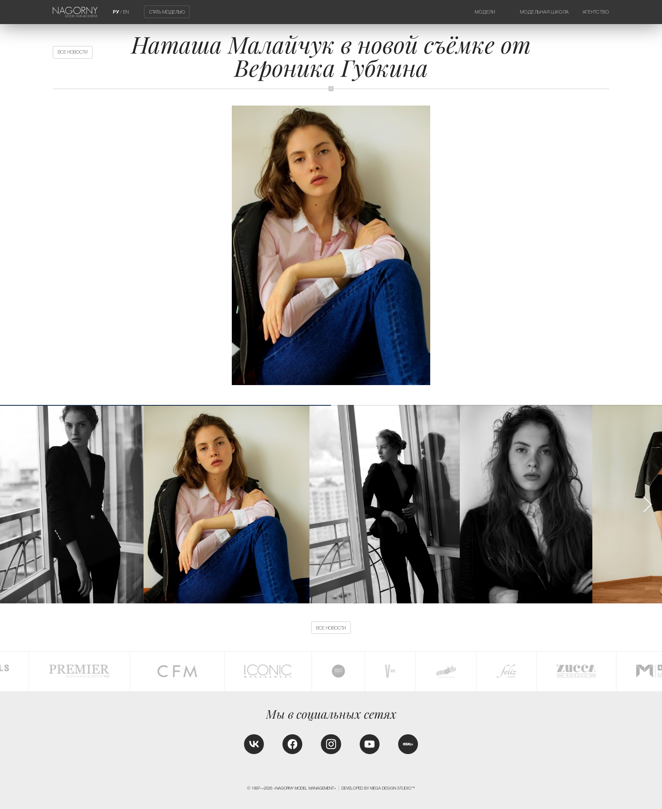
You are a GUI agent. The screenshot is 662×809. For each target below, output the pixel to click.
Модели (485, 11)
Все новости (72, 51)
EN (126, 11)
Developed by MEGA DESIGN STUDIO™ (378, 788)
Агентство (596, 11)
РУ (116, 11)
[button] (647, 504)
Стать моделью (167, 11)
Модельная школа (544, 11)
